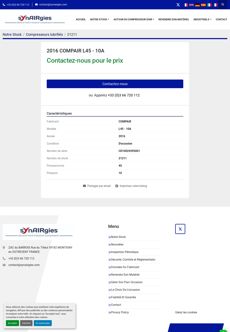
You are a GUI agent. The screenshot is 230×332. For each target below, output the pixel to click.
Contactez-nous (115, 84)
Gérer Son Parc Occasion (126, 282)
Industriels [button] (201, 19)
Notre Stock (98, 19)
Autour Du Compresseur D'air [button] (133, 19)
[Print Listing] (131, 186)
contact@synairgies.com (53, 4)
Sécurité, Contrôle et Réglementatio (133, 259)
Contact (221, 19)
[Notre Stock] (12, 34)
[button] (99, 19)
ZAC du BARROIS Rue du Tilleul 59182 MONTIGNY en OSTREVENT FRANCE (40, 250)
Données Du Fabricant (125, 267)
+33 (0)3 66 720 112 (18, 4)
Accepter (12, 323)
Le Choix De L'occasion (125, 289)
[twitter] (177, 4)
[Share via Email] (97, 186)
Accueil (81, 19)
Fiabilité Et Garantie (123, 297)
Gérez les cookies (186, 312)
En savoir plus (43, 323)
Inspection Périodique (124, 252)
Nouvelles (117, 244)
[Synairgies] (38, 232)
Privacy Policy (120, 312)
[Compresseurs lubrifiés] (44, 34)
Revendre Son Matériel (173, 19)
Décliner (26, 323)
